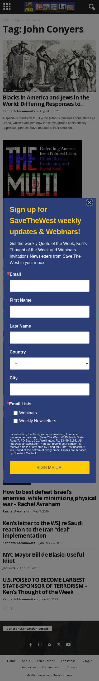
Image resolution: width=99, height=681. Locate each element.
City (14, 378)
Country (18, 352)
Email (15, 274)
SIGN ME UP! (49, 467)
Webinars (28, 413)
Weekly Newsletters (37, 421)
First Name (21, 300)
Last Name (20, 326)
